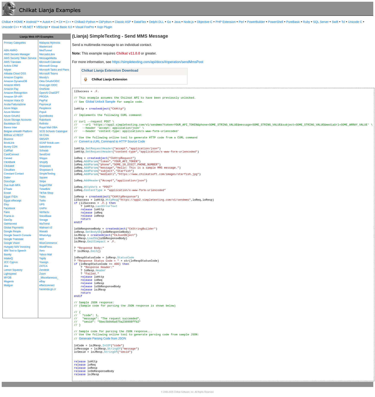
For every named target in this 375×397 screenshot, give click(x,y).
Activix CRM (11, 65)
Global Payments (13, 227)
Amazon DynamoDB (15, 81)
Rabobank (45, 119)
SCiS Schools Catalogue (53, 131)
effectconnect (47, 285)
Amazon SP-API (13, 96)
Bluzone (8, 139)
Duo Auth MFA (12, 185)
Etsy (6, 204)
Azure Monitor (12, 112)
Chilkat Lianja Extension (109, 79)
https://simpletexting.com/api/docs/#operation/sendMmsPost (157, 62)
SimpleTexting (47, 173)
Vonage (43, 219)
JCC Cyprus (11, 262)
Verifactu (44, 212)
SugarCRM (45, 185)
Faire (7, 212)
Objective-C (204, 22)
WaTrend (44, 223)
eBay (42, 281)
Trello (42, 196)
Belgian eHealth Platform (18, 131)
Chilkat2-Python (85, 22)
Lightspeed (10, 273)
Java (177, 22)
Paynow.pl (45, 104)
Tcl (343, 22)
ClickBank (9, 162)
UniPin (43, 208)
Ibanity (7, 254)
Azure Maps (11, 108)
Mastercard (45, 46)
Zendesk (44, 269)
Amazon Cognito (13, 77)
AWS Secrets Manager (17, 54)
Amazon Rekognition (16, 92)
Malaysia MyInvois (49, 42)
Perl (241, 22)
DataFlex (140, 22)
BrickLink (9, 142)
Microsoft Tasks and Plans (54, 69)
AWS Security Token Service (20, 58)
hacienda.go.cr (47, 289)
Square (43, 177)
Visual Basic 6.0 (61, 27)
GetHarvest (10, 223)
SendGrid (44, 154)
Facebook (9, 208)
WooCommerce (48, 242)
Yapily (42, 258)
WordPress (45, 246)
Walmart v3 (45, 227)
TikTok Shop (46, 192)
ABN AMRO (10, 50)
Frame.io (9, 216)
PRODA (44, 96)
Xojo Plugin (104, 27)
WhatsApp (45, 235)
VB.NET (27, 27)
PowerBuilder (256, 22)
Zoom (42, 273)
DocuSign (9, 181)
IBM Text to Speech (15, 250)
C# (60, 22)
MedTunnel (45, 50)
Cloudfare (9, 169)
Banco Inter (10, 127)
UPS (42, 204)
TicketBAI (44, 189)
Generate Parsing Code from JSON (102, 338)
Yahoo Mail (45, 254)
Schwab (44, 150)
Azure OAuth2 (12, 115)
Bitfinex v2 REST (13, 135)
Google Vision (12, 242)
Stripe (42, 181)
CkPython (105, 22)
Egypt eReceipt (12, 200)
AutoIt (46, 22)
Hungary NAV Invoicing (17, 246)
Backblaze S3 (11, 123)
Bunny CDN (10, 146)
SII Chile (44, 135)
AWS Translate (12, 62)
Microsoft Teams (48, 73)
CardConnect (11, 154)
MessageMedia (48, 58)
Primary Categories (15, 42)
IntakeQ (8, 258)
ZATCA (43, 266)
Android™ (32, 22)
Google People (12, 231)
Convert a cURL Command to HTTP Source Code (112, 141)
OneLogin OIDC (48, 85)
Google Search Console (17, 235)
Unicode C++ (10, 27)
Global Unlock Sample (100, 101)
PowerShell (275, 22)
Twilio (42, 200)
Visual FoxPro (84, 27)
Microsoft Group (48, 65)
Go (169, 22)
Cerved (8, 158)
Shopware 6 (46, 169)
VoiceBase (45, 216)
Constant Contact (14, 173)
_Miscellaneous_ (48, 277)
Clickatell (9, 165)
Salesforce (45, 146)
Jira (6, 266)
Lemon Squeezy (13, 269)
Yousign (43, 262)
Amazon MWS (12, 85)
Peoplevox (45, 108)
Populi (42, 112)
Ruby (306, 22)
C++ (68, 22)
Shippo (43, 158)
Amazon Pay (11, 88)
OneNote (44, 88)
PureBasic (293, 22)
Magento (9, 281)
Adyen (7, 69)
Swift (335, 22)
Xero (42, 250)
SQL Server (321, 22)
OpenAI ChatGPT (49, 92)
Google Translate (13, 239)
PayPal (43, 100)
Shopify (43, 162)
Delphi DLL (156, 22)
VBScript (42, 27)
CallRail (8, 150)
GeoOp (8, 219)
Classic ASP (123, 22)
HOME (18, 22)
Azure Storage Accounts (17, 119)
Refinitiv (44, 123)
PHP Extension (226, 22)
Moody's (44, 77)
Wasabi (43, 231)
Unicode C (355, 22)
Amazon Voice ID (14, 100)
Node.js (189, 22)
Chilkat (6, 22)
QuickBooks (46, 115)
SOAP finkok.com (49, 142)
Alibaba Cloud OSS (15, 73)
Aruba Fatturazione (15, 104)
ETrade (8, 189)
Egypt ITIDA (11, 196)
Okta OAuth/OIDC (49, 81)
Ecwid (7, 192)
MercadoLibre (47, 54)
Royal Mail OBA (48, 127)
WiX (41, 239)
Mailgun (8, 285)
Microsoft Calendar (50, 62)
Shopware (45, 165)
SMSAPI (44, 139)
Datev (7, 177)
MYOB (7, 277)
